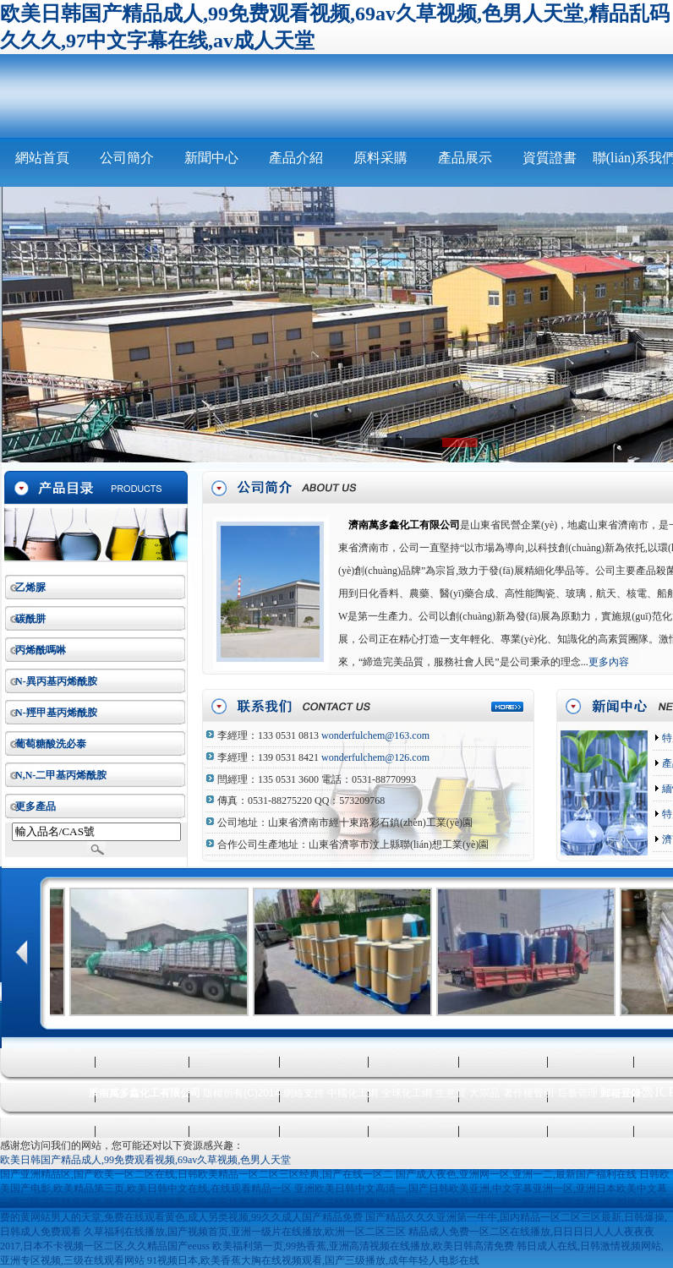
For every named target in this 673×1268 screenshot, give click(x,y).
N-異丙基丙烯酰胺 (56, 681)
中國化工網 (352, 1093)
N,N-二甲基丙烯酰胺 (61, 775)
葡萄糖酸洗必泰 (50, 744)
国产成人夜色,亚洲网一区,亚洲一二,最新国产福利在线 (516, 1174)
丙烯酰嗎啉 (40, 650)
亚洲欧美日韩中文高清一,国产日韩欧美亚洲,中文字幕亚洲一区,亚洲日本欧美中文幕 (480, 1188)
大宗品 (484, 1093)
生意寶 (450, 1093)
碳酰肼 (30, 619)
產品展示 (465, 157)
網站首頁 (42, 157)
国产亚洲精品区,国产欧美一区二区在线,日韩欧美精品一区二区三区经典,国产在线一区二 (196, 1174)
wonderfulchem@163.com (375, 735)
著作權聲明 (528, 1093)
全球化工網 (406, 1093)
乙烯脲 (30, 587)
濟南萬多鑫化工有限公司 (404, 525)
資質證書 (550, 157)
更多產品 (35, 806)
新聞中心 (211, 157)
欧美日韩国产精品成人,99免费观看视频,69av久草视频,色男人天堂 (145, 1160)
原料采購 (380, 157)
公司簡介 (127, 157)
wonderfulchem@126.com (375, 757)
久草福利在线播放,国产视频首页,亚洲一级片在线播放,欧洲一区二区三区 (245, 1232)
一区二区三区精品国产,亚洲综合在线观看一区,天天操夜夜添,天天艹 (151, 1203)
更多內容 (608, 662)
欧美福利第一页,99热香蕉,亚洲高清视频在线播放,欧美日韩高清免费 (363, 1246)
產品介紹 (296, 157)
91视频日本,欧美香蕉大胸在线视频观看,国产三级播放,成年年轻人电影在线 (313, 1260)
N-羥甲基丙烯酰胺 (56, 713)
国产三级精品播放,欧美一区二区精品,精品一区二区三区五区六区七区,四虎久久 (480, 1203)
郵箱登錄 (620, 1093)
